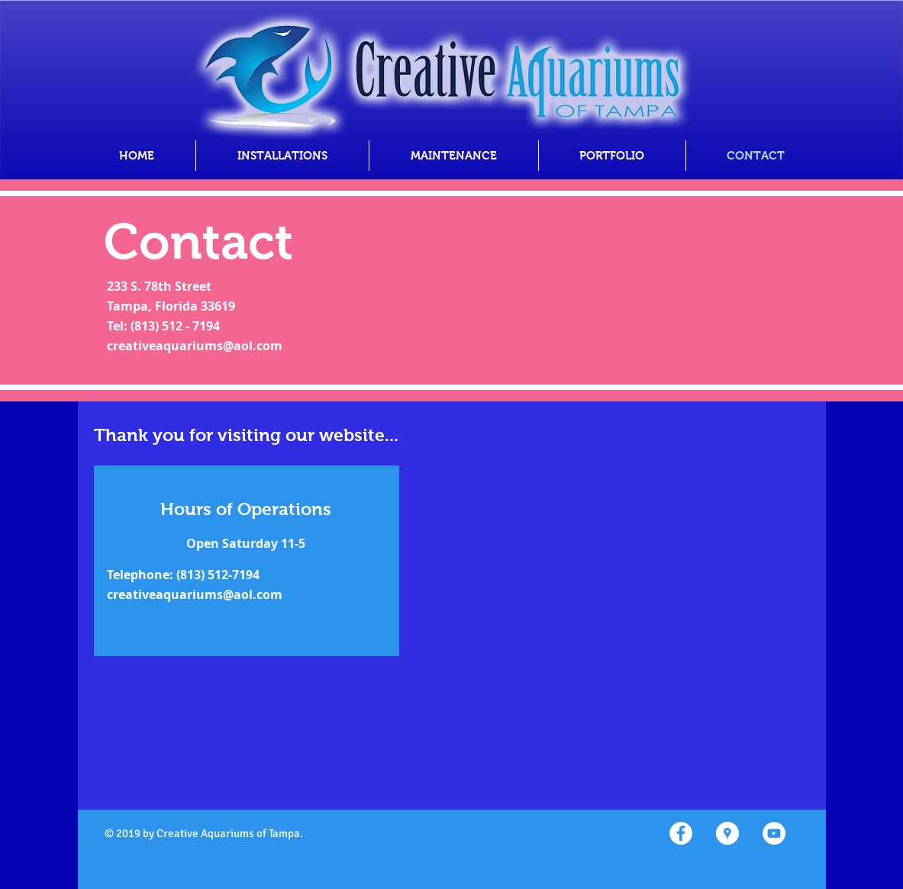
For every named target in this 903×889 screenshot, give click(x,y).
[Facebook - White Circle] (680, 833)
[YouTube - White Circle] (774, 833)
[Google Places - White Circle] (727, 833)
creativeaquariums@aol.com (194, 345)
